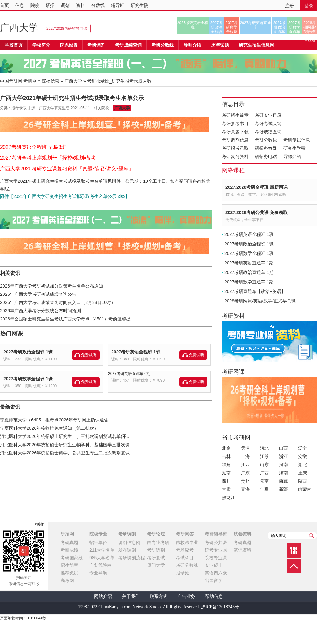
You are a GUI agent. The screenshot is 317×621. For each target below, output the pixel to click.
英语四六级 (216, 572)
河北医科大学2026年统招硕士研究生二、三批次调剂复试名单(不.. (64, 436)
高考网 (67, 580)
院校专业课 (216, 557)
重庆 (302, 472)
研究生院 (139, 5)
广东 (245, 472)
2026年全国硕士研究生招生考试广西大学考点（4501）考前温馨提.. (66, 318)
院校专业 (98, 533)
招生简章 (69, 565)
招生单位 (98, 542)
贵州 (245, 481)
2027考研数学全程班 (232, 27)
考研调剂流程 (131, 557)
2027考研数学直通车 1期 (249, 281)
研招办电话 (266, 156)
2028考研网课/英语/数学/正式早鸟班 (309, 27)
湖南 (226, 472)
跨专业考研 (158, 542)
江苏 (264, 456)
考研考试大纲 (268, 123)
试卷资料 (242, 533)
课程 (294, 550)
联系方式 (158, 596)
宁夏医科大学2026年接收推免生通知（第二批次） (49, 428)
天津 (245, 448)
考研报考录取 (235, 148)
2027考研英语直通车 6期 (129, 373)
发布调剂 (127, 550)
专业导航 (98, 572)
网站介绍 (103, 596)
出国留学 (214, 580)
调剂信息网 (129, 542)
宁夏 (264, 489)
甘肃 (226, 489)
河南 (283, 464)
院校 (34, 5)
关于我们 (131, 596)
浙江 (283, 456)
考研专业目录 (268, 115)
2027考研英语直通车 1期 (249, 262)
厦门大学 (156, 565)
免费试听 (88, 355)
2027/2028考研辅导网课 (66, 28)
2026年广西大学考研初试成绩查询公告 (38, 294)
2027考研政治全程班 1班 (28, 351)
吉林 (226, 456)
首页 (4, 5)
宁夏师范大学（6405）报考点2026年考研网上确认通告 (54, 419)
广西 (264, 472)
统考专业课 (216, 550)
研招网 (67, 533)
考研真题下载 (235, 131)
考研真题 (69, 542)
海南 (283, 472)
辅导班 (117, 5)
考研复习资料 (235, 156)
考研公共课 (216, 542)
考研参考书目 (235, 123)
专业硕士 (214, 565)
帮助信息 (214, 596)
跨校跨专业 (187, 542)
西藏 (283, 481)
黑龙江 (228, 497)
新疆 (283, 489)
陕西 (302, 481)
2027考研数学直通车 (294, 27)
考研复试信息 (296, 140)
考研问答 (185, 533)
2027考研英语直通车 (255, 25)
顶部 (294, 566)
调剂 (65, 5)
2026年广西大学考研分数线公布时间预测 (40, 310)
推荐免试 (69, 572)
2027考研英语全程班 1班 (135, 351)
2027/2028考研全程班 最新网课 (256, 187)
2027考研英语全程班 (193, 25)
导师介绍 (192, 45)
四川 (226, 481)
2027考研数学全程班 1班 (28, 378)
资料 (80, 5)
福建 (226, 464)
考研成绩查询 (268, 131)
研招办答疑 (266, 148)
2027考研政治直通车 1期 (249, 272)
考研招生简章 (235, 115)
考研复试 (156, 557)
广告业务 (186, 596)
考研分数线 (266, 140)
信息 (19, 5)
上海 (245, 456)
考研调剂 (96, 45)
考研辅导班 (216, 533)
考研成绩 (69, 550)
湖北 (302, 464)
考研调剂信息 (235, 140)
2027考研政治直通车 (279, 27)
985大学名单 (101, 557)
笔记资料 (242, 550)
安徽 (302, 456)
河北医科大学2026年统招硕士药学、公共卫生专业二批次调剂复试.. (66, 452)
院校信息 (50, 81)
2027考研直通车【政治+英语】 (255, 291)
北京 (226, 448)
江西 (245, 464)
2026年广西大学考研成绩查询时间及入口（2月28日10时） (57, 302)
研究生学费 (294, 148)
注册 (289, 5)
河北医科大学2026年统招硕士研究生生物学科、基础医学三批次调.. (66, 444)
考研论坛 (156, 533)
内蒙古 (304, 489)
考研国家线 (72, 557)
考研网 (30, 81)
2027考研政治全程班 (216, 27)
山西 (283, 448)
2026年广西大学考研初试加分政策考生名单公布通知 (51, 285)
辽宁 (302, 448)
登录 (308, 5)
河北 (264, 448)
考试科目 (185, 557)
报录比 (182, 572)
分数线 (98, 5)
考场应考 (185, 550)
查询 (311, 535)
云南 (264, 481)
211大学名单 (101, 550)
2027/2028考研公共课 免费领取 (256, 212)
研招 (50, 5)
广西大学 (19, 27)
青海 (245, 489)
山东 (264, 464)
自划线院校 (100, 565)
